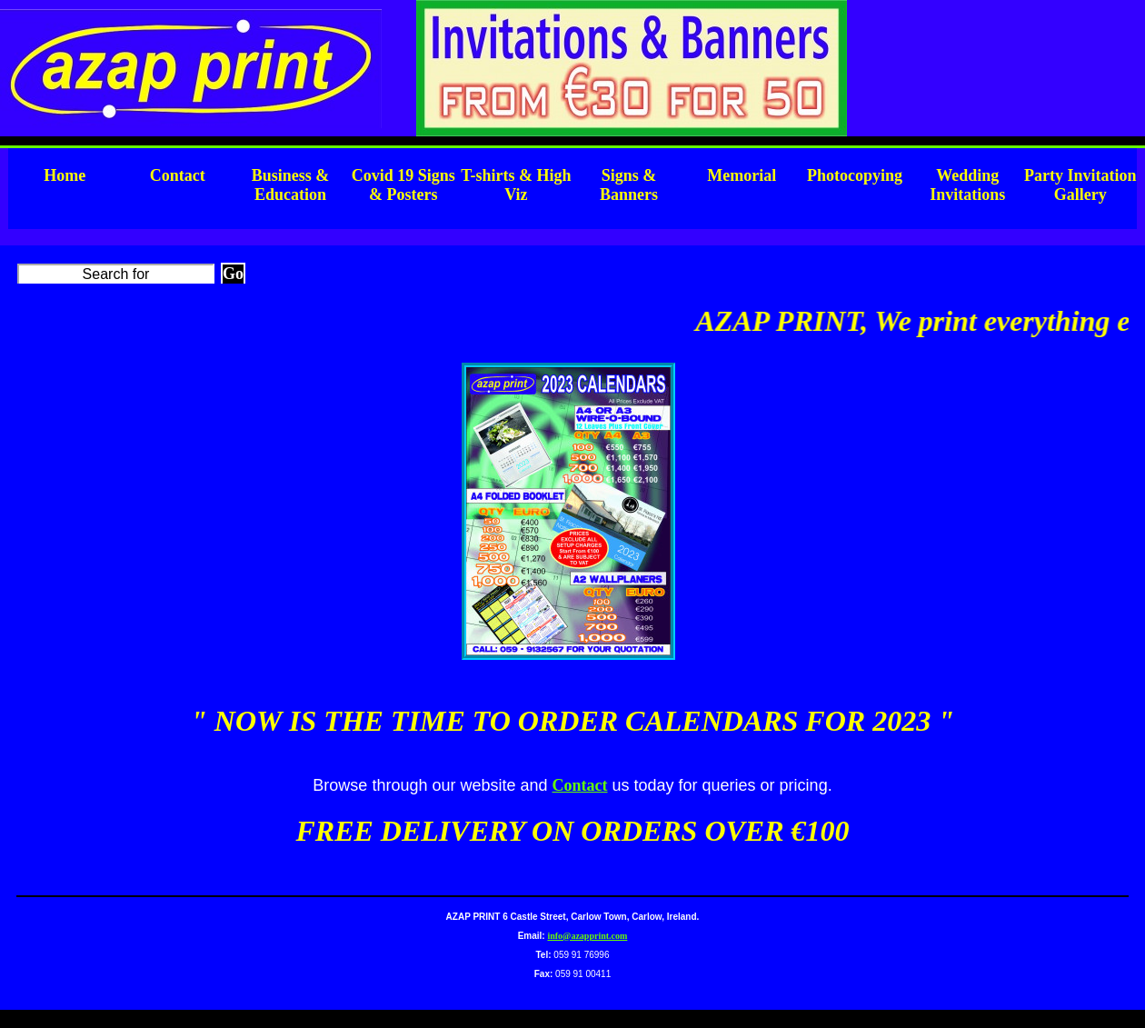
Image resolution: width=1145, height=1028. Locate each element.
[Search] (115, 274)
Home (64, 175)
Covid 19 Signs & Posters (403, 185)
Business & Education (291, 185)
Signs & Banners (629, 185)
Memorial (741, 175)
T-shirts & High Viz (516, 185)
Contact (177, 175)
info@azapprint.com (587, 936)
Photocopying (854, 175)
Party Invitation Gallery (1080, 185)
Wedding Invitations (967, 185)
